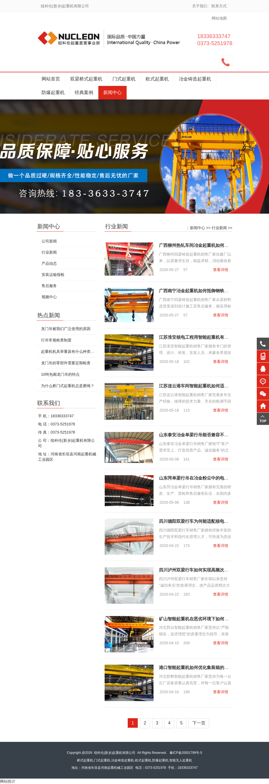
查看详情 (221, 269)
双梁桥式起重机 (86, 79)
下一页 (199, 723)
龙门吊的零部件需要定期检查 (65, 363)
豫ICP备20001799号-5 (186, 753)
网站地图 (219, 18)
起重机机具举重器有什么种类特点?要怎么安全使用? (85, 351)
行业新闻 (219, 228)
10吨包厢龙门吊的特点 (60, 374)
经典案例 (84, 92)
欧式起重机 (157, 79)
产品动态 (49, 263)
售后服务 (49, 286)
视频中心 (49, 297)
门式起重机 (124, 79)
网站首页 (51, 79)
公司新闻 (49, 241)
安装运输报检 (52, 274)
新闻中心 (112, 92)
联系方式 (219, 6)
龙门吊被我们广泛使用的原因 (65, 328)
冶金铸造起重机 (195, 79)
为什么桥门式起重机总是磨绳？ (67, 386)
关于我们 (199, 6)
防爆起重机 (53, 92)
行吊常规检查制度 (56, 340)
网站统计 (7, 781)
